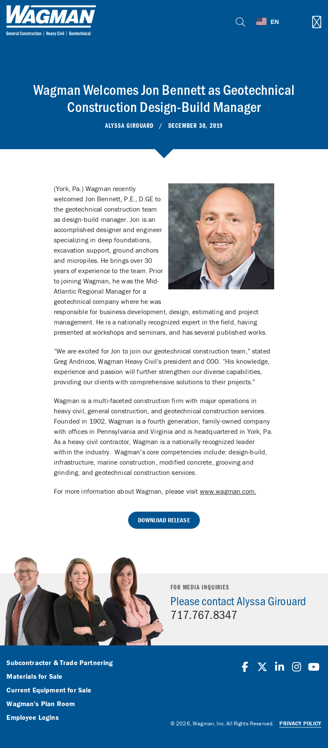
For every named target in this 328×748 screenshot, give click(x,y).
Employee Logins (32, 717)
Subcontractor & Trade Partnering (59, 663)
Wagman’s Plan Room (40, 704)
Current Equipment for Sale (48, 690)
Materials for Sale (34, 676)
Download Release (164, 520)
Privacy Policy (300, 723)
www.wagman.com (227, 491)
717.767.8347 (203, 614)
